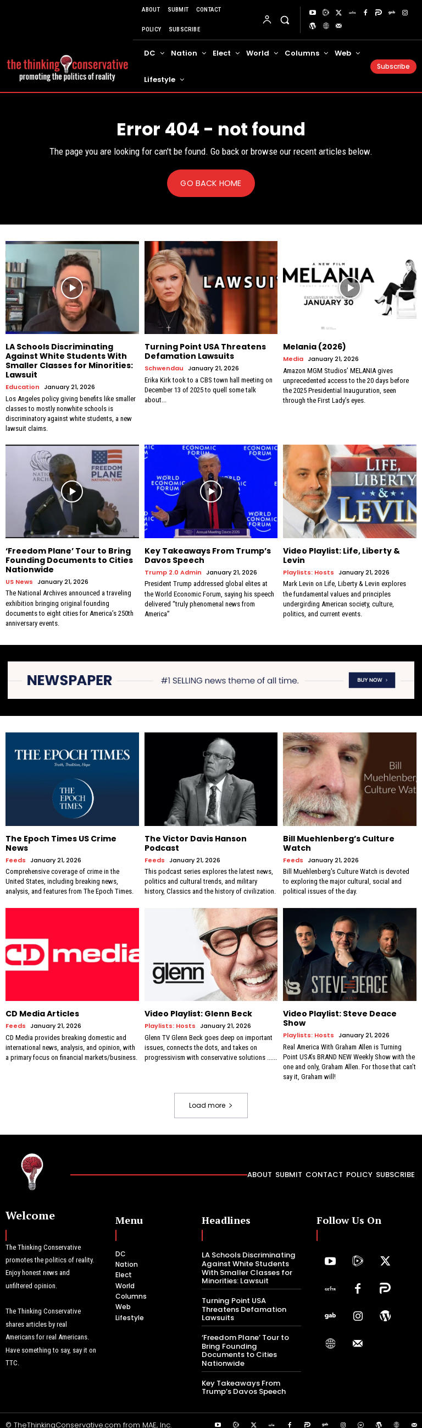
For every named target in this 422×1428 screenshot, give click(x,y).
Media (293, 359)
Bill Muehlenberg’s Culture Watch (339, 842)
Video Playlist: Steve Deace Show (340, 1018)
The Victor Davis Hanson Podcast (196, 842)
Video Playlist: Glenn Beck (198, 1013)
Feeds (15, 859)
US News (19, 581)
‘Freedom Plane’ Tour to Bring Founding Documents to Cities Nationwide (69, 560)
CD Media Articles (42, 1013)
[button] (285, 19)
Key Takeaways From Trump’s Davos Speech (208, 555)
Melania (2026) (314, 346)
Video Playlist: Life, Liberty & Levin (341, 555)
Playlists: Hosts (308, 572)
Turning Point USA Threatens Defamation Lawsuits (205, 351)
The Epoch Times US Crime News (60, 842)
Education (22, 386)
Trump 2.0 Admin (173, 572)
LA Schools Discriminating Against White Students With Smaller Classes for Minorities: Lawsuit (69, 360)
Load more (211, 1104)
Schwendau (164, 368)
